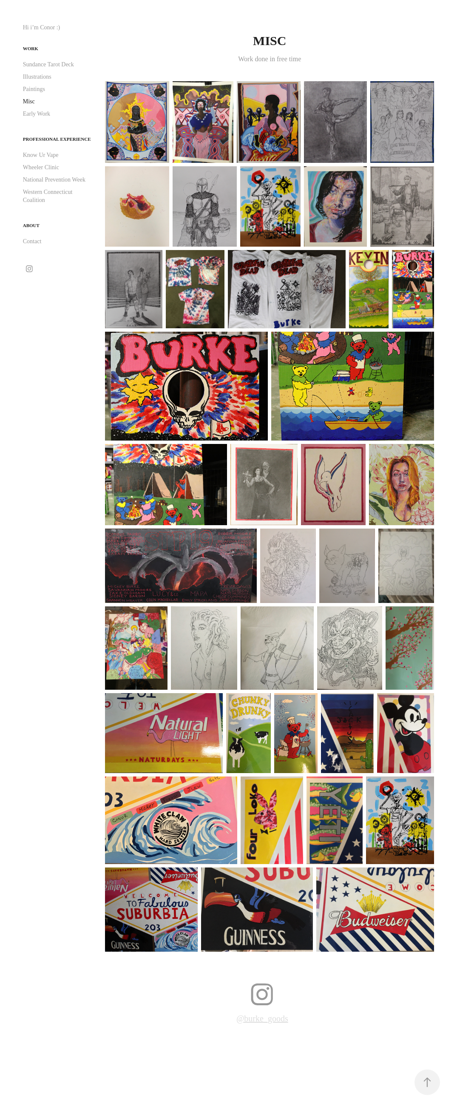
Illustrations (37, 77)
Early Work (36, 114)
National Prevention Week (54, 179)
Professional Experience (57, 139)
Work (30, 48)
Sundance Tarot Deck (48, 64)
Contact (32, 241)
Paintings (34, 89)
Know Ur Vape (41, 155)
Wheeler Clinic (41, 167)
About (31, 225)
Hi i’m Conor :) (41, 27)
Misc (29, 101)
